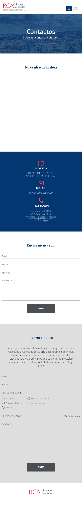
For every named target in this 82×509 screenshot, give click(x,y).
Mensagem (7, 280)
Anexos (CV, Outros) (12, 416)
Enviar (41, 308)
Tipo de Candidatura (12, 393)
